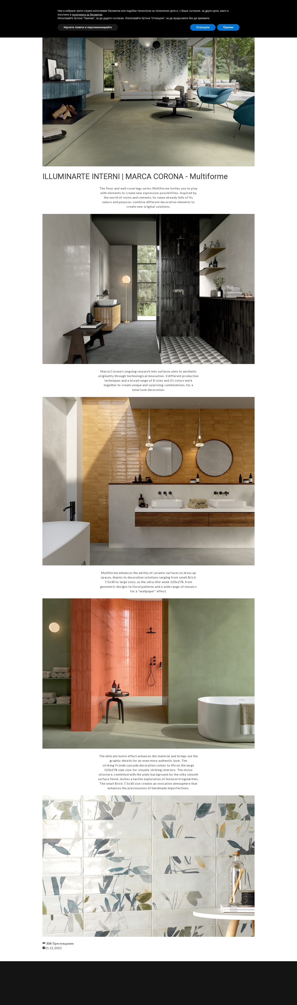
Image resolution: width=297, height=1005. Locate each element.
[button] (284, 6)
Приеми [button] (228, 994)
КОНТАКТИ (257, 6)
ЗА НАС (195, 6)
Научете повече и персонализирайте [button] (88, 994)
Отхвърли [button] (202, 994)
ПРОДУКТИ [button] (233, 6)
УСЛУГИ (212, 6)
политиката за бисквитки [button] (87, 981)
